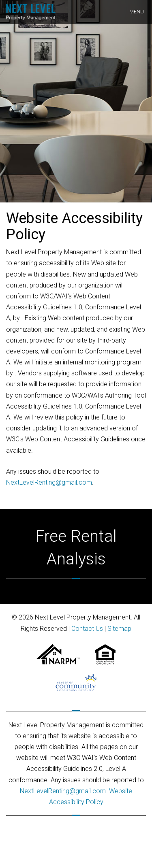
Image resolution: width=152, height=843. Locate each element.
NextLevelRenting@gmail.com (49, 482)
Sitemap (119, 628)
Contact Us (87, 628)
